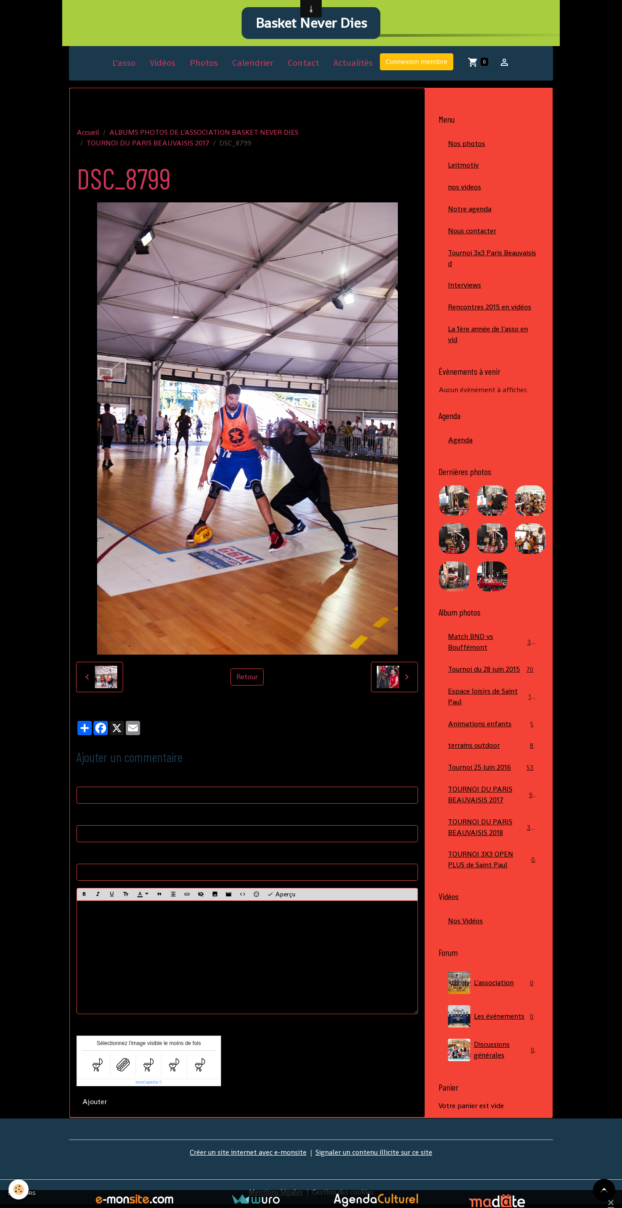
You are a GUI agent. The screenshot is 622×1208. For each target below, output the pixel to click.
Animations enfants (492, 726)
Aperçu (281, 895)
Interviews (464, 286)
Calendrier (252, 64)
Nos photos (466, 144)
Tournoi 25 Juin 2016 (492, 770)
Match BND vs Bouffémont (492, 644)
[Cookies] (19, 1189)
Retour (247, 678)
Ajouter (94, 1103)
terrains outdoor (492, 748)
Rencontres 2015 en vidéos (489, 308)
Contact (303, 64)
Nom (84, 779)
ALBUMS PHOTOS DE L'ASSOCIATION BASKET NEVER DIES (203, 133)
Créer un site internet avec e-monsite (248, 1155)
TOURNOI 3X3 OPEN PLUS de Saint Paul (492, 862)
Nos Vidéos (465, 924)
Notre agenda (469, 210)
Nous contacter (472, 232)
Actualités (353, 64)
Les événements (492, 1019)
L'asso (124, 64)
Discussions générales (492, 1053)
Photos (204, 64)
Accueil (88, 133)
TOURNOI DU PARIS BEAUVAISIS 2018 (493, 830)
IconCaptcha (147, 1083)
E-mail (87, 817)
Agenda (460, 441)
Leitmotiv (463, 166)
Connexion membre (416, 63)
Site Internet (97, 856)
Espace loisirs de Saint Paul (492, 699)
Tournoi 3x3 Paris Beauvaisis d (492, 259)
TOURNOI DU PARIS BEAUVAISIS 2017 (147, 144)
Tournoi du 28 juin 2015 (492, 672)
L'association (492, 986)
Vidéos (162, 64)
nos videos (464, 188)
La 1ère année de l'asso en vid (488, 336)
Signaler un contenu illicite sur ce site (373, 1155)
